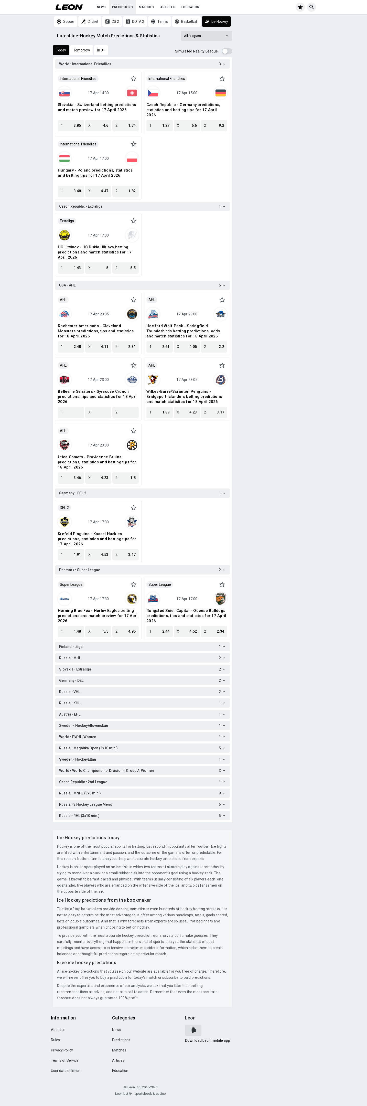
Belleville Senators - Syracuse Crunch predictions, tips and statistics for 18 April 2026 (97, 396)
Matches (146, 7)
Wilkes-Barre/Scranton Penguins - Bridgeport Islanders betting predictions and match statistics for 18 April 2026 (184, 396)
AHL (63, 300)
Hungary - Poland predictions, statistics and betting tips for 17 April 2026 (95, 173)
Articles (167, 7)
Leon (190, 1017)
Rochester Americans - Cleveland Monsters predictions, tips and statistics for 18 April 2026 (96, 331)
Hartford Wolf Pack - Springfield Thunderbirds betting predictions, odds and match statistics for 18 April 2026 (183, 331)
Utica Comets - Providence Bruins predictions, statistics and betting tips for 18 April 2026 (97, 462)
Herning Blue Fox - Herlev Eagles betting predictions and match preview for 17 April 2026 (98, 615)
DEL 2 (64, 508)
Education (190, 7)
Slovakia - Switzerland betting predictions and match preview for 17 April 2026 (97, 107)
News (101, 7)
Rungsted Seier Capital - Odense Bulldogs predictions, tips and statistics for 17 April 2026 (186, 615)
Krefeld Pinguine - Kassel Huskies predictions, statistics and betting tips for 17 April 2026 (97, 538)
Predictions (122, 7)
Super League (71, 584)
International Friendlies (78, 79)
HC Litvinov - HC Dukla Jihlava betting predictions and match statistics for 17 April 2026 (95, 252)
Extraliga (67, 221)
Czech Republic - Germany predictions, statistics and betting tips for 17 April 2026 (183, 109)
